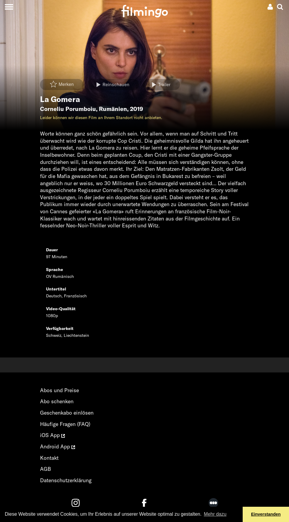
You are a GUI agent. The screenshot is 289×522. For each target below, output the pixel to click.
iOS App (52, 435)
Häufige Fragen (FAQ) (65, 424)
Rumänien (113, 108)
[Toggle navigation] (9, 6)
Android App (57, 446)
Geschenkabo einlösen (67, 412)
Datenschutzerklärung (65, 480)
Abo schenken (57, 401)
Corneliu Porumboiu (68, 108)
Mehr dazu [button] (215, 514)
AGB (45, 468)
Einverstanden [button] (266, 514)
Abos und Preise (59, 390)
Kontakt (49, 457)
